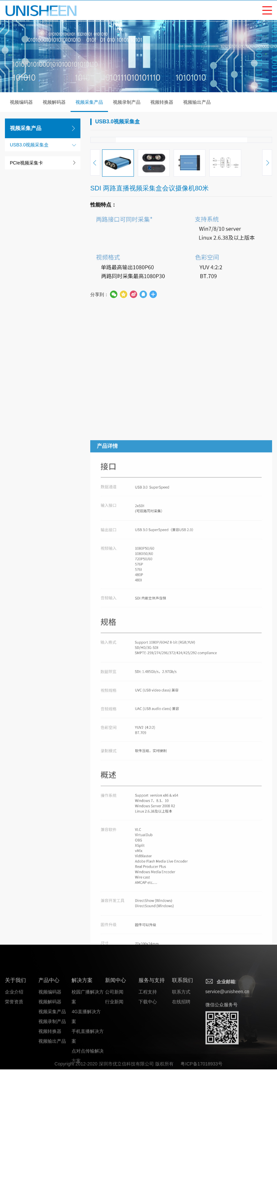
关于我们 (15, 1122)
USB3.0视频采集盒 (29, 145)
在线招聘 (181, 1143)
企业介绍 (14, 1133)
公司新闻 (114, 1133)
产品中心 (48, 1122)
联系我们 (182, 1122)
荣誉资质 (14, 1143)
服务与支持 (151, 1122)
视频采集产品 (89, 106)
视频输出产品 (197, 102)
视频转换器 (161, 102)
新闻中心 (115, 1122)
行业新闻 (114, 1143)
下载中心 (147, 1143)
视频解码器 (54, 102)
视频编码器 (21, 102)
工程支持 (147, 1133)
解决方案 (82, 1122)
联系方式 (181, 1133)
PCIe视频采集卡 (26, 163)
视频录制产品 (126, 102)
